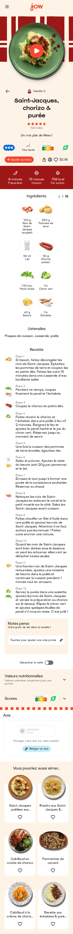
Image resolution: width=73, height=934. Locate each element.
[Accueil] (37, 7)
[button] (7, 7)
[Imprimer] (50, 159)
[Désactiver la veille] (49, 663)
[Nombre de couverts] (63, 196)
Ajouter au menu (19, 159)
